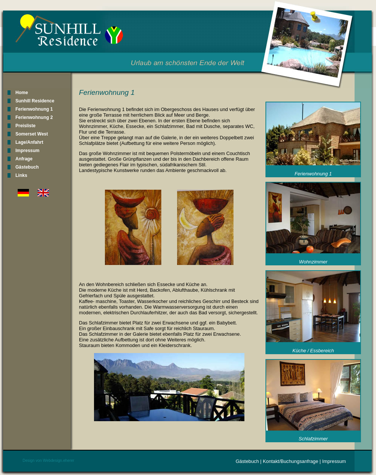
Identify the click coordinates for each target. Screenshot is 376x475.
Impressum (27, 150)
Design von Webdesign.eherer (48, 460)
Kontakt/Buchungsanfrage (290, 461)
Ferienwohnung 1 (34, 109)
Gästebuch (27, 167)
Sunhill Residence (34, 101)
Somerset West (31, 134)
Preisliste (25, 125)
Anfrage (23, 158)
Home (21, 92)
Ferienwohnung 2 (34, 117)
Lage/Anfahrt (29, 142)
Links (21, 175)
